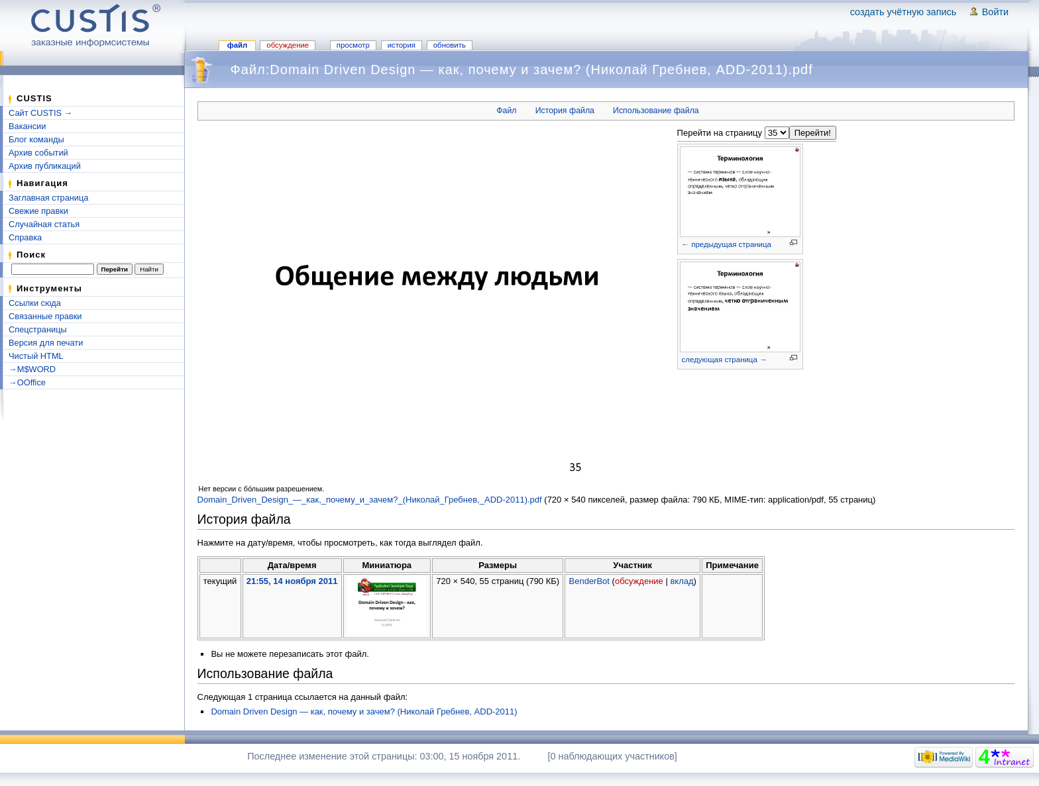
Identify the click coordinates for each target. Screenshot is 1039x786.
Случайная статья (44, 224)
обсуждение (639, 581)
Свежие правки (38, 211)
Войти (995, 12)
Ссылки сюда (35, 303)
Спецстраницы (38, 329)
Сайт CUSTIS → (40, 113)
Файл (237, 45)
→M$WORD (32, 369)
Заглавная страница (48, 198)
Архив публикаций (45, 166)
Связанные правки (45, 316)
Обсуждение (287, 45)
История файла (564, 110)
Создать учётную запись (903, 12)
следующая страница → (724, 360)
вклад (681, 581)
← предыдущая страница (726, 244)
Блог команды (36, 139)
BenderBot (589, 581)
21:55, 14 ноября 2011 (292, 581)
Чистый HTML (36, 356)
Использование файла (656, 110)
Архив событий (38, 153)
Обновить (449, 45)
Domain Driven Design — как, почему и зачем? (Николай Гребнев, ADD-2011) (364, 711)
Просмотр (353, 45)
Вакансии (27, 126)
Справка (25, 237)
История (401, 45)
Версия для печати (46, 343)
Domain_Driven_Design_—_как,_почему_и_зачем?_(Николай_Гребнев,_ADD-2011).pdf (369, 500)
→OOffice (27, 382)
